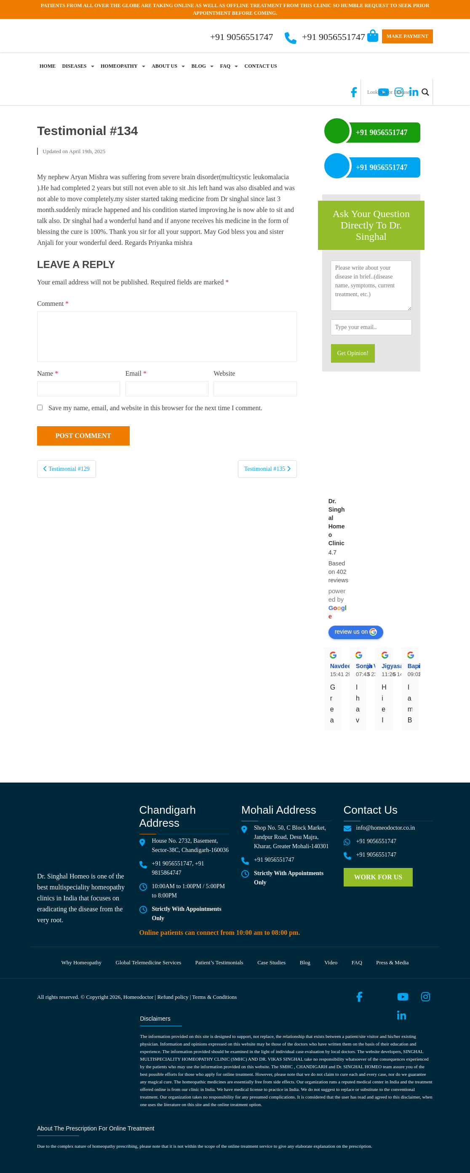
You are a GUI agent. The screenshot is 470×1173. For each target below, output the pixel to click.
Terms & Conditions (214, 997)
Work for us (378, 877)
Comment (53, 303)
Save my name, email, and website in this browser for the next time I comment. (155, 407)
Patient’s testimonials (219, 962)
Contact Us (261, 66)
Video (330, 962)
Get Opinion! (353, 353)
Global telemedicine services (149, 962)
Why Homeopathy (81, 962)
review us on (356, 632)
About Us (164, 66)
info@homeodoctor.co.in (385, 828)
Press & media (392, 962)
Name (47, 373)
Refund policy (172, 997)
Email (136, 373)
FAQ (225, 66)
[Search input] (391, 92)
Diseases (74, 66)
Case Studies (271, 962)
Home (48, 66)
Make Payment (407, 36)
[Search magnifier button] (425, 92)
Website (224, 373)
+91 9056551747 (333, 37)
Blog (198, 66)
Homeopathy (119, 66)
